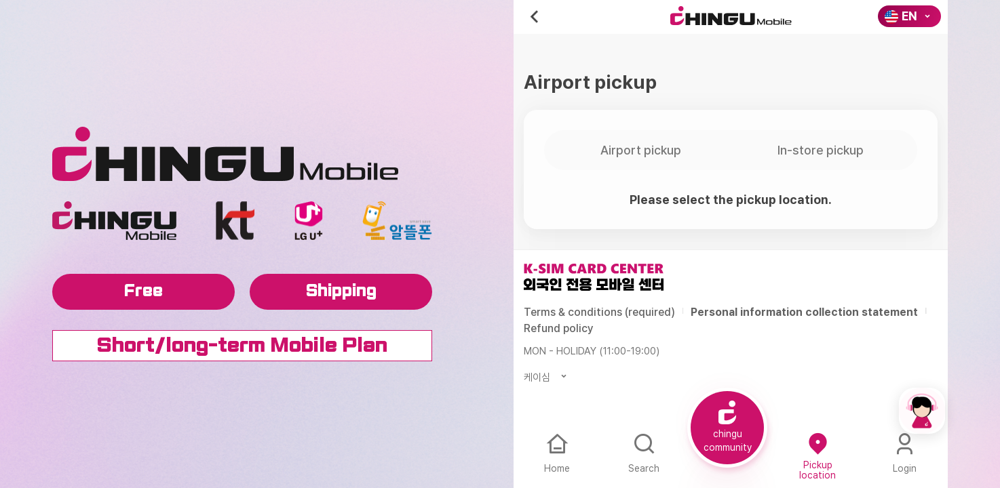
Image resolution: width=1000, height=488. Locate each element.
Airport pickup (640, 150)
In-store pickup (820, 150)
